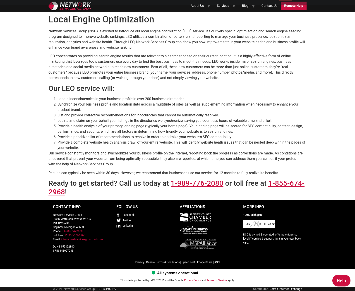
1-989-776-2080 (197, 183)
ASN (217, 262)
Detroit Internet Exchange (285, 289)
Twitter (127, 220)
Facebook (128, 214)
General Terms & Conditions (163, 262)
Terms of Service (216, 280)
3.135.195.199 (107, 289)
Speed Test (188, 262)
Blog (245, 6)
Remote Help (293, 6)
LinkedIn (128, 225)
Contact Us (269, 6)
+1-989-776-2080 (72, 231)
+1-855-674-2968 (75, 235)
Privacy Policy (192, 280)
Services (223, 6)
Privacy (139, 262)
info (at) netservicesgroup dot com (82, 239)
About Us (197, 6)
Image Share (204, 262)
